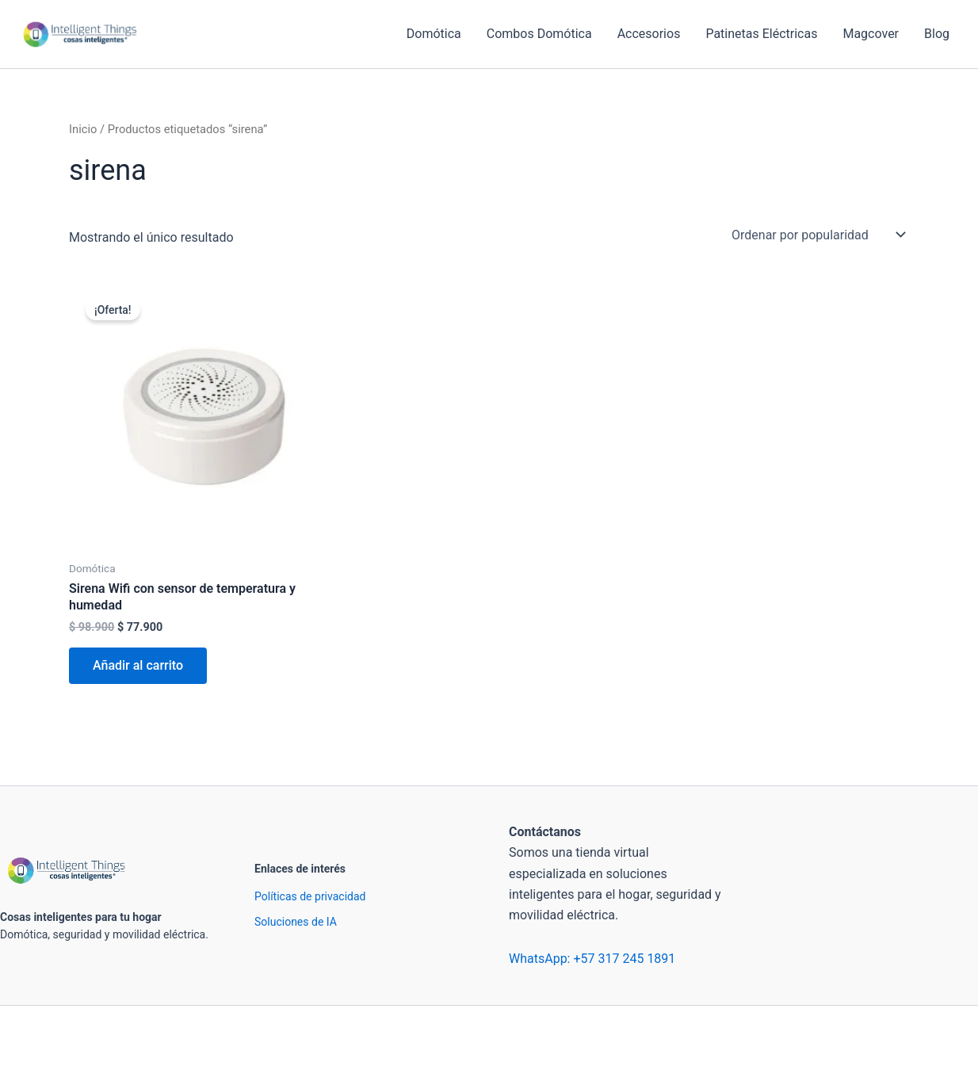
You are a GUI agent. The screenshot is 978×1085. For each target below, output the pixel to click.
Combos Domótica (539, 33)
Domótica (434, 33)
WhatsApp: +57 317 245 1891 (592, 958)
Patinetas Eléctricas (761, 33)
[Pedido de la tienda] (817, 234)
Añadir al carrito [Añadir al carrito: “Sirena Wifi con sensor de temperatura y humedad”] (138, 665)
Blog (936, 33)
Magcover (870, 33)
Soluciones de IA (295, 921)
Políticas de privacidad (309, 896)
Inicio (83, 129)
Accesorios (649, 33)
